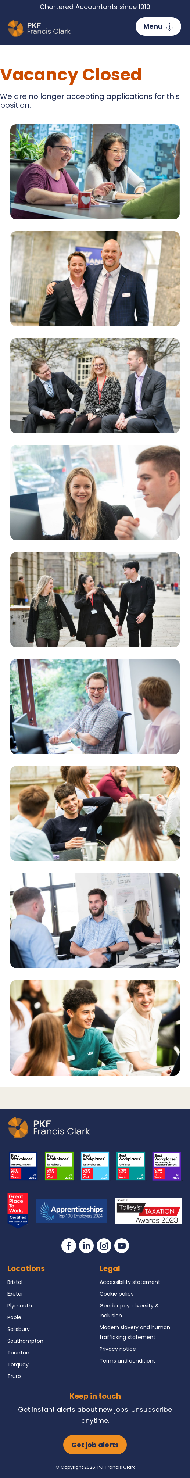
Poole (14, 1317)
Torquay (18, 1364)
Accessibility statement (130, 1282)
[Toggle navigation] (158, 26)
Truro (14, 1376)
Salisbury (18, 1329)
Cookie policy (117, 1294)
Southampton (25, 1341)
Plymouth (19, 1305)
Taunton (18, 1352)
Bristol (14, 1282)
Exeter (15, 1294)
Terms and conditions (128, 1360)
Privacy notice (118, 1349)
